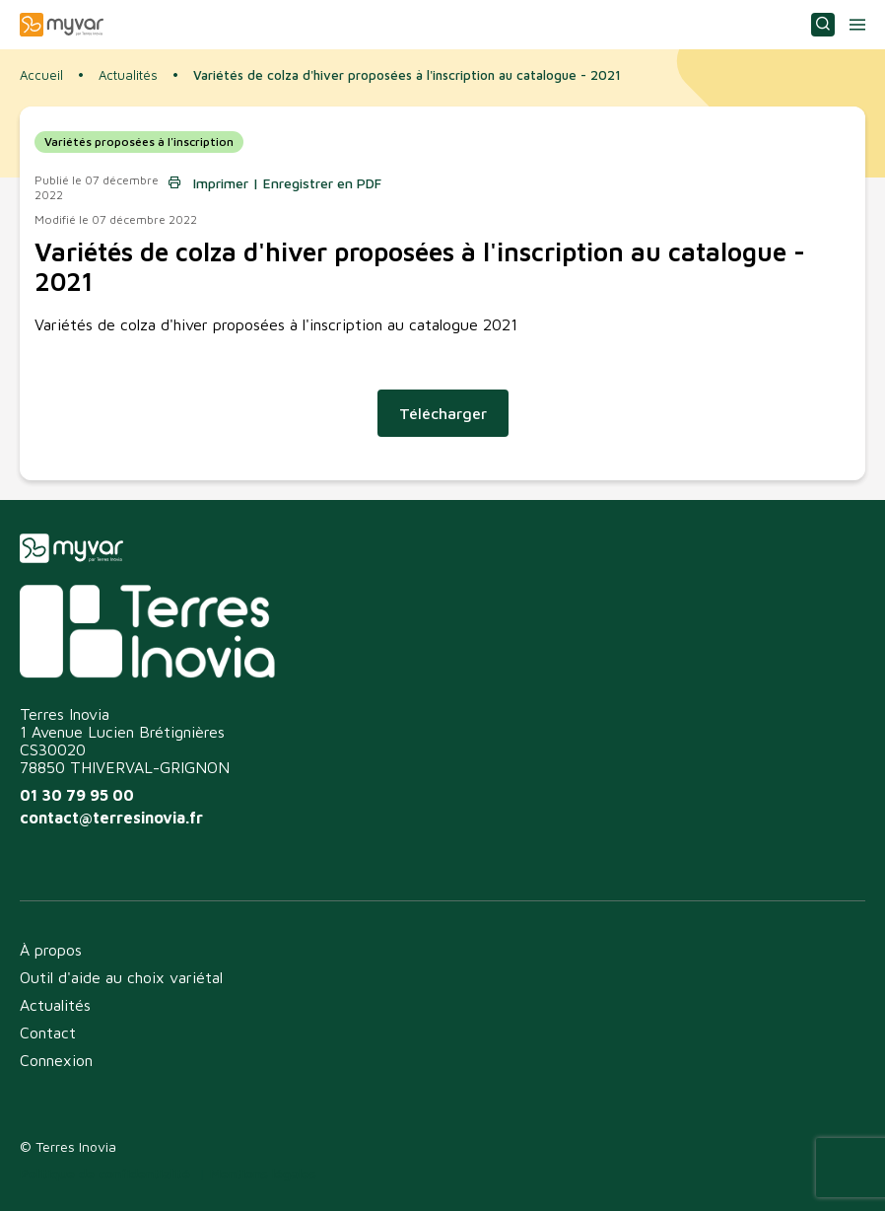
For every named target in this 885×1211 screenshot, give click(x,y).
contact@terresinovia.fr (111, 817)
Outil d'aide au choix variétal (121, 977)
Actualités (128, 75)
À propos (51, 950)
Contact (48, 1032)
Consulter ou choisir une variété (823, 24)
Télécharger (443, 413)
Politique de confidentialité (105, 1173)
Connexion (56, 1060)
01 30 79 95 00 (77, 795)
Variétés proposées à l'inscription (139, 141)
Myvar (61, 24)
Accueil (41, 75)
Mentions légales (263, 1173)
